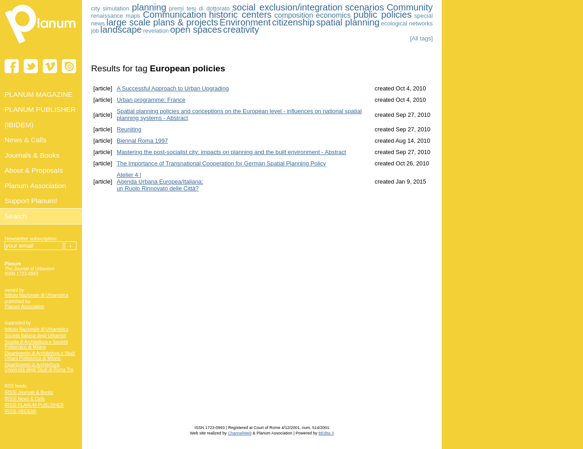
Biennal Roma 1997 (142, 140)
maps (133, 15)
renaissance (107, 15)
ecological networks (407, 23)
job (95, 30)
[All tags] (421, 38)
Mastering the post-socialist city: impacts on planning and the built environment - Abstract (231, 152)
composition (293, 15)
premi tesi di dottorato (199, 8)
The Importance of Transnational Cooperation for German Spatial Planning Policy (221, 163)
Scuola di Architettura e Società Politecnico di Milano (36, 344)
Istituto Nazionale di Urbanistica (36, 295)
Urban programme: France (151, 99)
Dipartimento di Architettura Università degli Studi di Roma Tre (39, 367)
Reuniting (129, 129)
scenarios (364, 7)
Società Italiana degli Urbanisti (35, 335)
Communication (174, 15)
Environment (245, 22)
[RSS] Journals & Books (29, 392)
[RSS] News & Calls (25, 398)
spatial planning (347, 22)
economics (333, 15)
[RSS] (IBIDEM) (20, 411)
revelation (156, 30)
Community (410, 7)
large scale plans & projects (162, 22)
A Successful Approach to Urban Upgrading (173, 88)
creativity (241, 30)
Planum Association (24, 306)
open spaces (195, 30)
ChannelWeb (239, 433)
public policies (382, 15)
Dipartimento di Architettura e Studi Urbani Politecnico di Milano (40, 356)
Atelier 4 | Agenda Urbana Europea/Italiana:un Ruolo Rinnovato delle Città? (160, 181)
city (95, 8)
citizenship (293, 22)
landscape (121, 30)
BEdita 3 (326, 433)
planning (149, 7)
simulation (115, 8)
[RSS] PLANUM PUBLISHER (34, 405)
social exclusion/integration (287, 7)
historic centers (240, 15)
